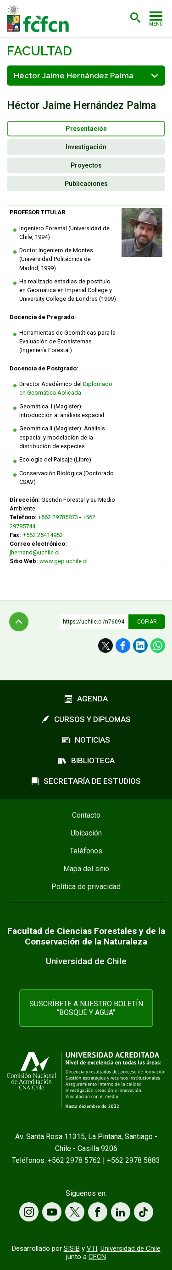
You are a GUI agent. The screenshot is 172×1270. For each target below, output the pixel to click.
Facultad (39, 51)
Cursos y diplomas (86, 719)
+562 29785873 (58, 517)
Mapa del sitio (86, 868)
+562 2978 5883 (133, 1160)
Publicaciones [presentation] (86, 183)
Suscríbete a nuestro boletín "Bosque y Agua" (86, 1008)
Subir (18, 621)
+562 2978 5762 (74, 1160)
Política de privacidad (86, 886)
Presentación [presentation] (86, 128)
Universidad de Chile (130, 1248)
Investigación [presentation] (86, 147)
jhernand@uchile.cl (35, 552)
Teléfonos (86, 851)
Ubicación (86, 833)
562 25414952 (44, 535)
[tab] (86, 128)
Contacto (86, 815)
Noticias (86, 739)
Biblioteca (86, 760)
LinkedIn (140, 645)
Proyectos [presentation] (86, 165)
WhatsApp (157, 645)
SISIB (72, 1248)
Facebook (123, 645)
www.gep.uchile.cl (63, 561)
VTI (92, 1248)
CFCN (97, 1257)
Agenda (86, 698)
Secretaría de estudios (86, 781)
